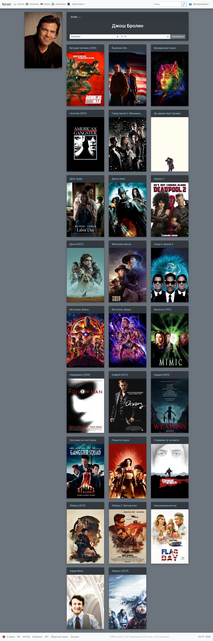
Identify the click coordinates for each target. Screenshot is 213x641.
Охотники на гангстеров (83, 440)
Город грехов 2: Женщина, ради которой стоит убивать (127, 113)
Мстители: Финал (121, 309)
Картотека (77, 4)
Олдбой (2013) (120, 374)
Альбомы (61, 4)
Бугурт (6, 4)
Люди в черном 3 (163, 244)
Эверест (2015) (120, 571)
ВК (18, 636)
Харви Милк (76, 571)
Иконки (75, 636)
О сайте (11, 636)
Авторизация (200, 4)
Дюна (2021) (77, 244)
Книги (21, 4)
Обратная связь (59, 636)
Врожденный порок (165, 48)
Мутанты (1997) (162, 309)
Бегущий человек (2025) (83, 48)
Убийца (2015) (77, 505)
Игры (47, 4)
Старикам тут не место (166, 440)
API (46, 636)
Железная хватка (121, 244)
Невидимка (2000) (80, 374)
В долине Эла (119, 48)
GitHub (26, 636)
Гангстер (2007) (78, 113)
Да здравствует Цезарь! (167, 113)
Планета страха (120, 440)
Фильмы (34, 4)
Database (37, 636)
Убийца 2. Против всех (124, 505)
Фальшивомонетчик (165, 505)
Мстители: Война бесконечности (79, 309)
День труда (76, 178)
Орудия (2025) (162, 374)
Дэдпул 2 (159, 178)
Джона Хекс (118, 178)
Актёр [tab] (76, 17)
